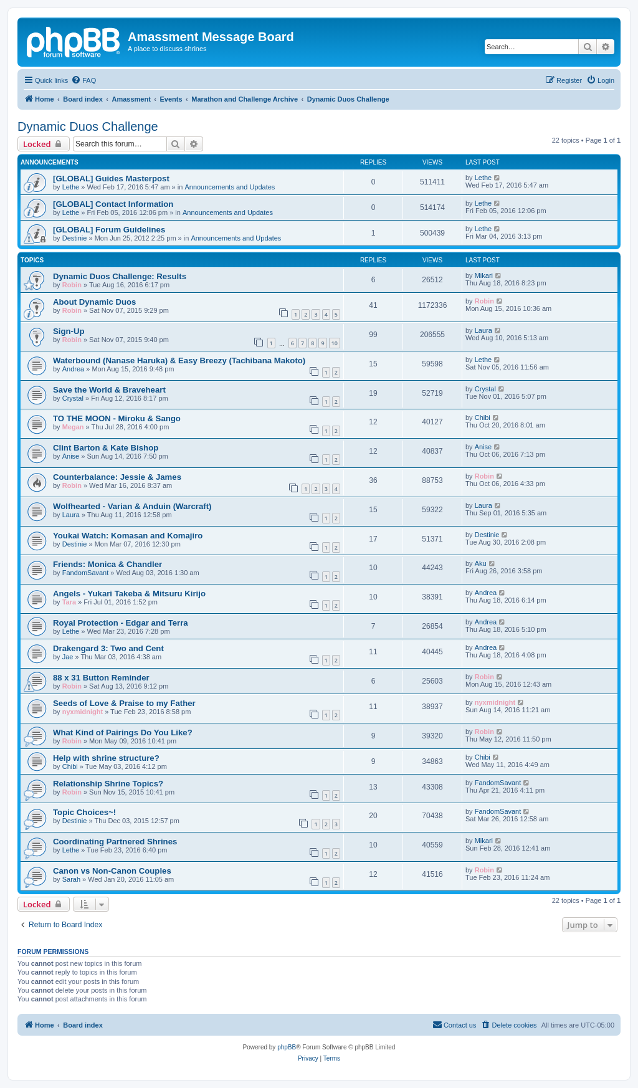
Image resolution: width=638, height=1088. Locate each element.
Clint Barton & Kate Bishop (105, 447)
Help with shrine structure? (106, 758)
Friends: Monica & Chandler (107, 564)
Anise (71, 456)
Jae (68, 657)
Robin (72, 285)
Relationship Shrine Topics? (108, 783)
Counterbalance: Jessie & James (117, 477)
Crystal (72, 398)
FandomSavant (85, 572)
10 (334, 343)
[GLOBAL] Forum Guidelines (109, 229)
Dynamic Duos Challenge (87, 126)
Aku (481, 563)
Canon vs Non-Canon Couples (112, 871)
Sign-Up (69, 331)
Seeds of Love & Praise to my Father (124, 703)
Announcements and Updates (229, 187)
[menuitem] (83, 80)
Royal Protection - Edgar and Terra (120, 623)
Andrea (73, 369)
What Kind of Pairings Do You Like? (123, 732)
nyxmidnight (82, 711)
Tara (69, 602)
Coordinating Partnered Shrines (115, 841)
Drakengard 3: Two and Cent (108, 648)
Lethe (71, 187)
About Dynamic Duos (94, 302)
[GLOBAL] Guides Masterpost (111, 178)
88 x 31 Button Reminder (101, 677)
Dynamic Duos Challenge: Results (119, 276)
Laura (483, 330)
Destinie (74, 238)
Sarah (71, 879)
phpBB (286, 1047)
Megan (73, 427)
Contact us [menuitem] (454, 1024)
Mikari (484, 275)
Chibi (482, 417)
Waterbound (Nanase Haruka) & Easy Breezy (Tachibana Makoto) (179, 360)
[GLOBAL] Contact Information (113, 204)
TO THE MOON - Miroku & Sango (117, 418)
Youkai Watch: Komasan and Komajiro (127, 535)
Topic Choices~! (84, 812)
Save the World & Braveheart (109, 389)
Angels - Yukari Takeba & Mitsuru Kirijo (129, 593)
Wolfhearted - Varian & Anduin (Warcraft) (132, 506)
